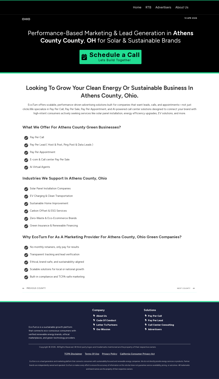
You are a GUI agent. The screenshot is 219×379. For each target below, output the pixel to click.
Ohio (26, 19)
